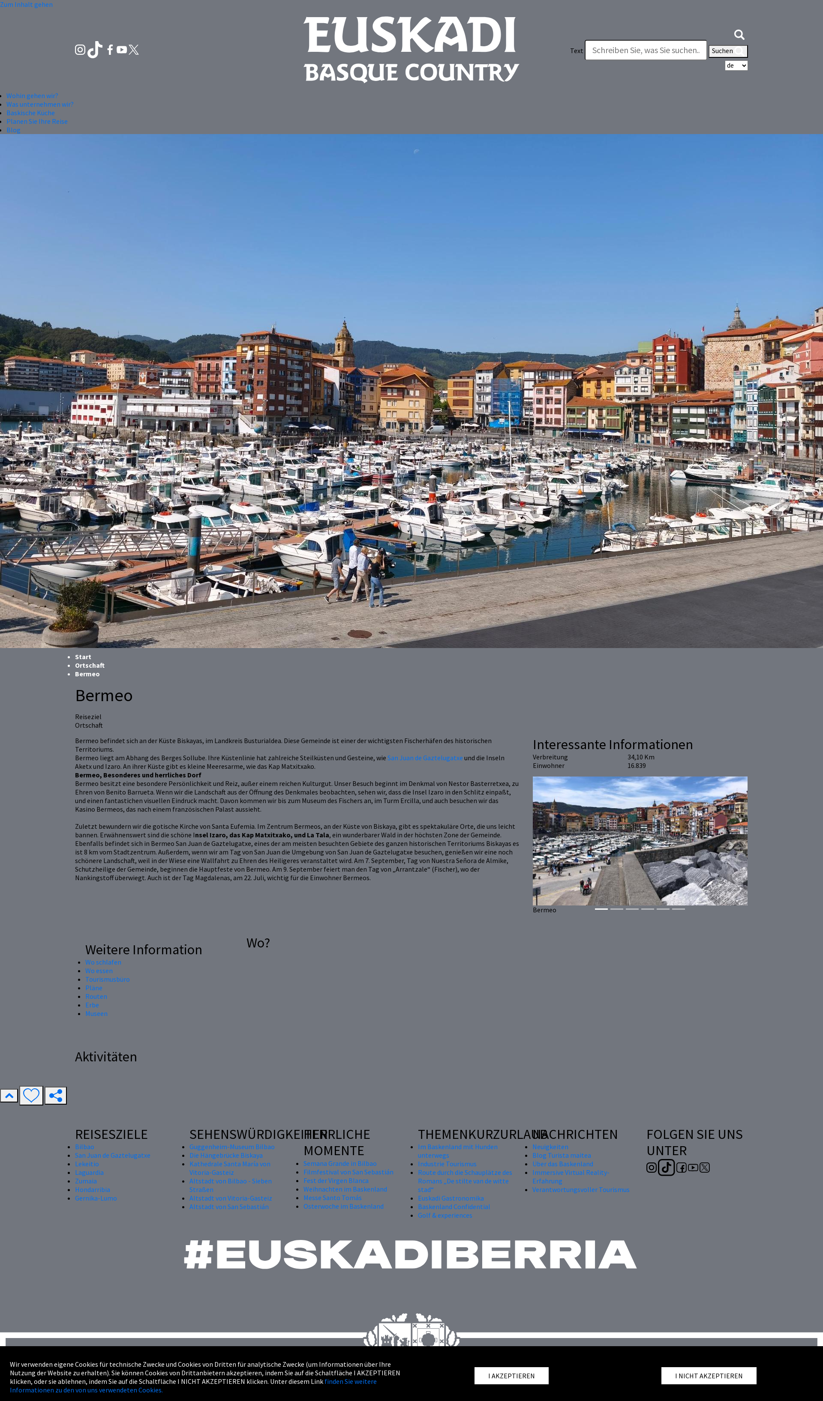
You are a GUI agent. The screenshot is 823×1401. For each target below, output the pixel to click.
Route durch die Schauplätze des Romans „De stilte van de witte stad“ (465, 1181)
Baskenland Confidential (454, 1206)
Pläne (93, 987)
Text (576, 50)
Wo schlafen (103, 962)
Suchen (728, 51)
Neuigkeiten (550, 1146)
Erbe (92, 1005)
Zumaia (86, 1181)
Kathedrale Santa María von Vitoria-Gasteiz (229, 1168)
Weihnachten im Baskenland (345, 1189)
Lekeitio (87, 1163)
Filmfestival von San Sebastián (348, 1172)
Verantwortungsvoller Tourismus (581, 1189)
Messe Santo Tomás (332, 1197)
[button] (739, 33)
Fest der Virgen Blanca (336, 1180)
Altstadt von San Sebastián (229, 1206)
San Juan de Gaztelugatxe (425, 757)
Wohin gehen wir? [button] (32, 95)
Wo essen (99, 970)
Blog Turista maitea (561, 1155)
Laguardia (89, 1172)
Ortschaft (90, 665)
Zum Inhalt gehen (26, 4)
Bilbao (84, 1146)
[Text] (646, 50)
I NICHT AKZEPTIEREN (709, 1375)
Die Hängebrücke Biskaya (226, 1155)
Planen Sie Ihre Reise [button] (37, 121)
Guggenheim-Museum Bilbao (232, 1146)
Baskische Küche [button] (30, 112)
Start (83, 656)
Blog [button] (13, 129)
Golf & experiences (445, 1215)
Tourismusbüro (107, 979)
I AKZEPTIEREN (511, 1375)
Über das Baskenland (562, 1163)
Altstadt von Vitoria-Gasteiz (230, 1198)
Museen (96, 1013)
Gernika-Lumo (96, 1198)
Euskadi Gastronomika (451, 1198)
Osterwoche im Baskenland (343, 1206)
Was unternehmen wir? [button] (40, 104)
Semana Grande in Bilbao (340, 1163)
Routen (96, 996)
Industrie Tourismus (447, 1163)
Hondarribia (92, 1189)
